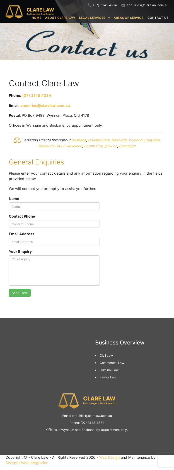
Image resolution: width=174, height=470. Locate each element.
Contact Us (158, 17)
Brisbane (78, 140)
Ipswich (110, 146)
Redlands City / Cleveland (60, 146)
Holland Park (99, 140)
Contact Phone (22, 216)
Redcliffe (119, 140)
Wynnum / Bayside (144, 140)
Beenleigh (127, 146)
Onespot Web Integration (26, 463)
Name (14, 198)
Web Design (109, 457)
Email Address (21, 234)
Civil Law (106, 355)
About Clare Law (60, 17)
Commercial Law (112, 363)
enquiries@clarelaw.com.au (148, 5)
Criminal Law (109, 370)
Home (36, 17)
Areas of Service (128, 17)
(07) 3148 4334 (105, 5)
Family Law (108, 377)
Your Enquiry (20, 251)
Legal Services (92, 17)
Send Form (20, 293)
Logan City (93, 146)
